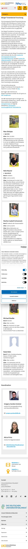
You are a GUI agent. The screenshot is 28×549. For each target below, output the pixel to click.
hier (19, 89)
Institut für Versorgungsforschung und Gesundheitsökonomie (12, 56)
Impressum (3, 532)
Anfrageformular (5, 104)
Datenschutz (4, 536)
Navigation (5, 14)
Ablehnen (14, 300)
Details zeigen (20, 287)
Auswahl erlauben (14, 296)
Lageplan (14, 469)
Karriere (3, 520)
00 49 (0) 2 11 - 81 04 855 (10, 491)
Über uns (3, 524)
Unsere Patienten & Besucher (9, 513)
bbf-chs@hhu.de (6, 95)
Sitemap (3, 528)
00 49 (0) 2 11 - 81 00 (9, 489)
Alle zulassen (14, 292)
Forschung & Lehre (6, 517)
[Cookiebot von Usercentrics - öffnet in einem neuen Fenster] (20, 247)
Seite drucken (4, 540)
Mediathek (15, 462)
